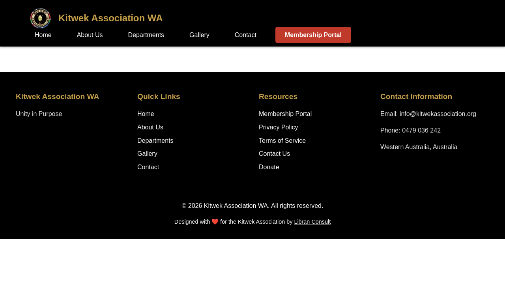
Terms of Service (282, 140)
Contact (245, 35)
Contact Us (274, 153)
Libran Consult (312, 222)
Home (43, 35)
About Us (90, 35)
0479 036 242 (421, 130)
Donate (269, 167)
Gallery (199, 35)
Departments (146, 35)
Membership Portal (313, 35)
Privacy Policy (278, 127)
